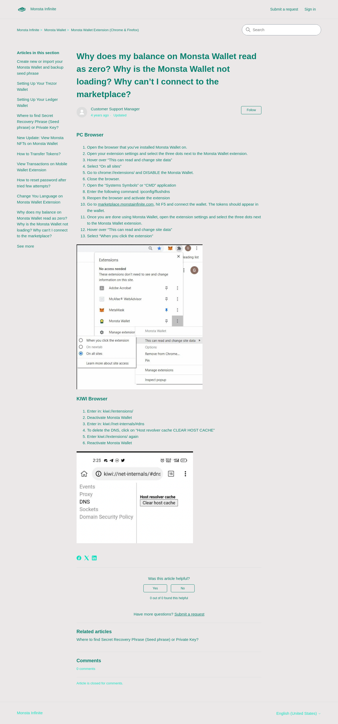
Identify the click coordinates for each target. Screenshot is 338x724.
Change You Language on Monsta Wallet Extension (40, 199)
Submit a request (284, 9)
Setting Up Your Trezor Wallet (37, 86)
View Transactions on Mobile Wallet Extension (42, 167)
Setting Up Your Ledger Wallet (37, 102)
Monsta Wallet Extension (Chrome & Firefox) (105, 30)
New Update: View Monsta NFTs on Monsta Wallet (40, 140)
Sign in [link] (310, 9)
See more (25, 246)
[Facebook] (79, 558)
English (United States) (298, 713)
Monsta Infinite (28, 30)
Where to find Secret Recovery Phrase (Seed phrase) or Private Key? (38, 121)
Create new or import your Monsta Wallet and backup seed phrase (40, 67)
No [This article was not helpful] (183, 588)
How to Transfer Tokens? (39, 154)
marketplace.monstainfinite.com (126, 204)
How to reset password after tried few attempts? (41, 183)
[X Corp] (86, 558)
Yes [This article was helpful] (155, 588)
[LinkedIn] (94, 558)
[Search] (281, 30)
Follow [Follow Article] (251, 110)
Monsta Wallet (55, 30)
